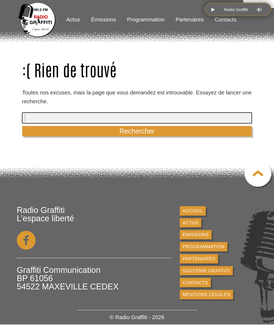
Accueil (192, 210)
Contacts (226, 19)
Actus (73, 19)
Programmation (146, 19)
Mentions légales (206, 294)
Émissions (103, 19)
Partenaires (190, 19)
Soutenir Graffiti (206, 271)
